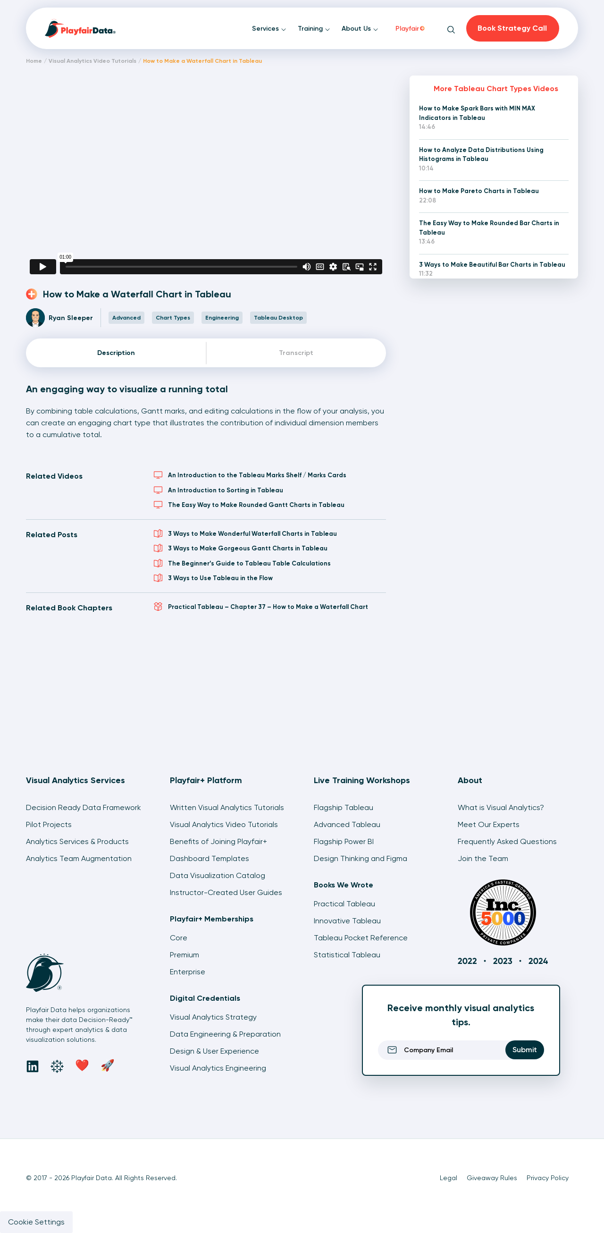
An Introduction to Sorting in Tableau (218, 490)
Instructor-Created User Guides (226, 892)
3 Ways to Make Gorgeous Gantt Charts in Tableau (240, 548)
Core (178, 937)
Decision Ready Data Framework (83, 807)
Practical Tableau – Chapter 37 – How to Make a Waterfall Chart (261, 606)
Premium (184, 954)
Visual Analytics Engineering (218, 1068)
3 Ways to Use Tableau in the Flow (213, 578)
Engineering (222, 317)
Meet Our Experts (489, 824)
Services (269, 29)
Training (314, 29)
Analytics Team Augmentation (79, 858)
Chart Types (173, 317)
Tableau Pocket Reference (361, 937)
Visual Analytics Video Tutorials (92, 61)
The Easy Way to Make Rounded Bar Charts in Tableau (489, 228)
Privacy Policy (548, 1178)
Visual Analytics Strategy (213, 1017)
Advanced (126, 317)
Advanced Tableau (347, 824)
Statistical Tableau (347, 954)
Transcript (296, 353)
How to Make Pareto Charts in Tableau (479, 190)
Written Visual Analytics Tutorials (227, 807)
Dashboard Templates (209, 858)
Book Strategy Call (512, 28)
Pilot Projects (49, 824)
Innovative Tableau (347, 920)
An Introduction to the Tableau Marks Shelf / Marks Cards (250, 475)
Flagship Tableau (343, 807)
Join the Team (483, 858)
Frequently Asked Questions (507, 841)
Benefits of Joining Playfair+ (218, 841)
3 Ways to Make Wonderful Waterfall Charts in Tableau (245, 533)
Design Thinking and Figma (360, 858)
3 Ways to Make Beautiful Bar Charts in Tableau (492, 264)
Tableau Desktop (278, 317)
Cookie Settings (36, 1221)
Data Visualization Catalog (217, 875)
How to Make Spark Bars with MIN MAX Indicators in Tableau (477, 113)
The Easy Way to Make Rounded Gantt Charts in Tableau (249, 504)
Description (116, 353)
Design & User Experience (214, 1051)
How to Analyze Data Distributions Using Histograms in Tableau (481, 154)
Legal (448, 1178)
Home (34, 61)
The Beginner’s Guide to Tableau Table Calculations (242, 563)
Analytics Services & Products (77, 841)
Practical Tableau (344, 903)
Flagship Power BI (344, 841)
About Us (360, 29)
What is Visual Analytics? (501, 807)
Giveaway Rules (492, 1178)
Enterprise (187, 971)
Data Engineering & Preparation (225, 1034)
